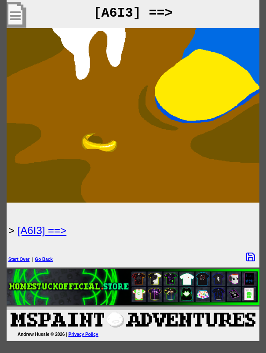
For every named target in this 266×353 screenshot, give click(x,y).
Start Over (18, 259)
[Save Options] (250, 257)
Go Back (44, 259)
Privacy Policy (83, 334)
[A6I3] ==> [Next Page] (42, 230)
